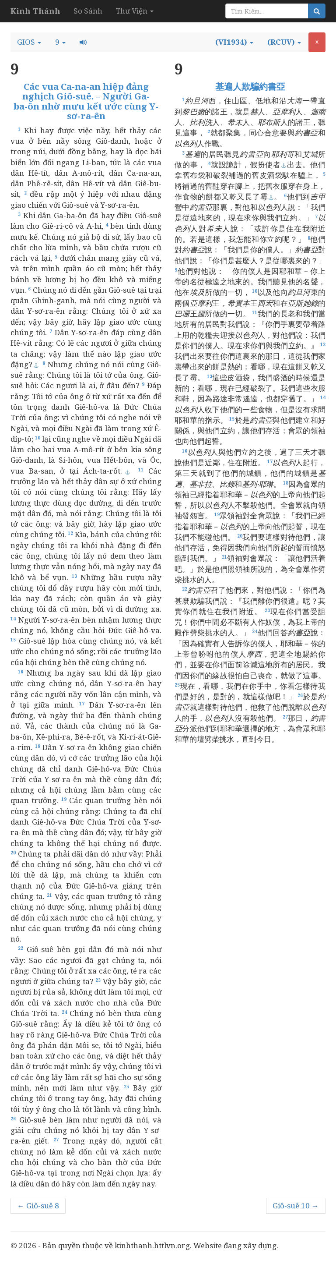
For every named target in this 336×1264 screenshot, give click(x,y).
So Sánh (88, 11)
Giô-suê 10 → (296, 1205)
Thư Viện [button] (135, 11)
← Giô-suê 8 (38, 1205)
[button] (29, 42)
